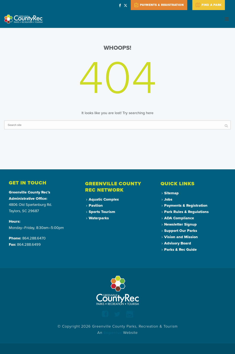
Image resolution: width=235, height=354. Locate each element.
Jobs (167, 199)
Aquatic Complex (102, 199)
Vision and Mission (180, 237)
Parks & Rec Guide (179, 249)
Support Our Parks (179, 230)
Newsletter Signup (179, 224)
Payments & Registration (184, 205)
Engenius (113, 332)
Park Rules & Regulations (185, 211)
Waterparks (97, 218)
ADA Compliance (178, 218)
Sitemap (170, 193)
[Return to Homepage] (117, 290)
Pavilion (94, 205)
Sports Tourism (100, 211)
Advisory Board (176, 243)
